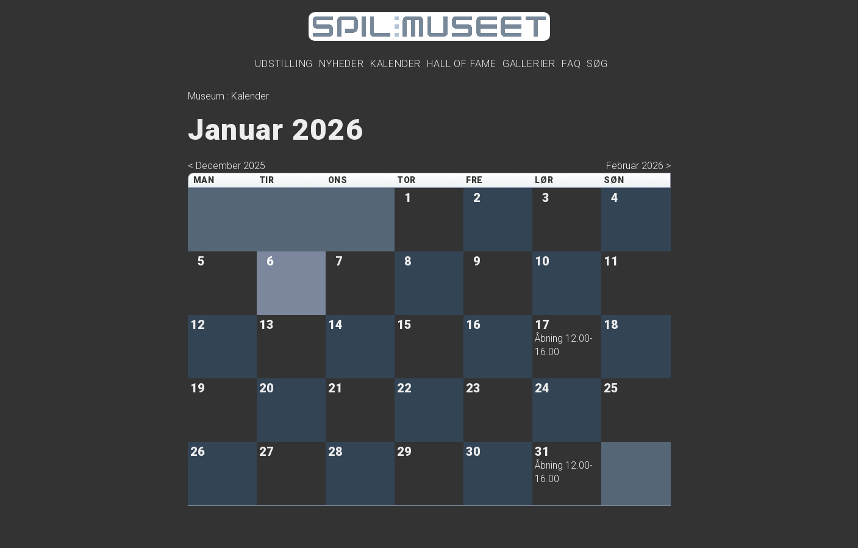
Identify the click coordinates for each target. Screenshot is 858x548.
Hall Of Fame (461, 64)
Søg (597, 64)
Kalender (395, 64)
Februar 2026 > (638, 165)
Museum (206, 96)
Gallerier (529, 64)
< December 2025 (226, 165)
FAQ (571, 64)
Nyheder (341, 64)
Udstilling (284, 64)
